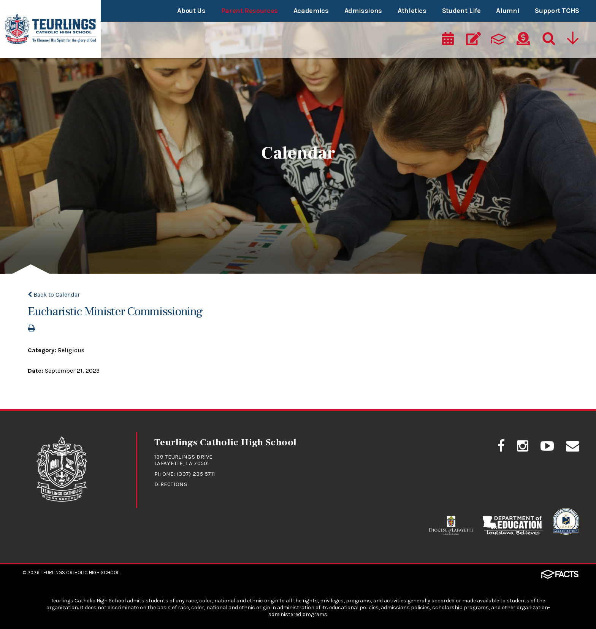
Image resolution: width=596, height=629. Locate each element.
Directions (170, 484)
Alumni (507, 10)
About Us (191, 10)
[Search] (548, 40)
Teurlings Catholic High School (80, 572)
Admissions (363, 10)
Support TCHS (557, 10)
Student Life (461, 10)
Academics (311, 10)
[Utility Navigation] (573, 40)
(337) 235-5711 (196, 473)
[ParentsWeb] (498, 40)
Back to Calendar (54, 294)
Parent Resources (249, 10)
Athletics (412, 10)
